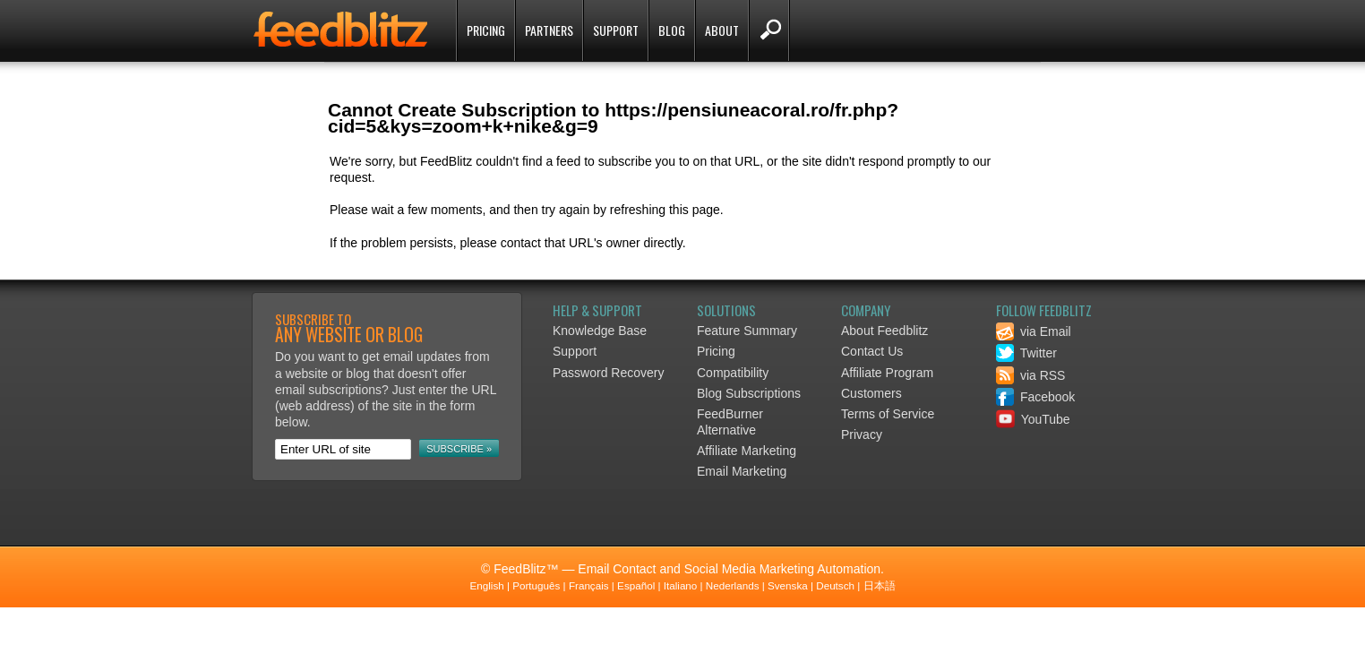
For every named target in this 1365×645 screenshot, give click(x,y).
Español (636, 585)
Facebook (1035, 397)
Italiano (681, 585)
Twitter (1026, 353)
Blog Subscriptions (749, 393)
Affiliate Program (887, 373)
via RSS (1030, 375)
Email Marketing (741, 471)
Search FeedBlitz (769, 30)
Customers (871, 393)
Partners (549, 30)
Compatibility (732, 373)
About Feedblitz (884, 330)
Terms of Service (887, 414)
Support (616, 30)
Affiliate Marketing (746, 450)
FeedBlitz (342, 32)
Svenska (788, 585)
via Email (1033, 331)
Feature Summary (747, 330)
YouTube (1033, 419)
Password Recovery (609, 373)
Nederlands (733, 585)
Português (536, 585)
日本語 (879, 585)
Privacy (861, 434)
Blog (671, 30)
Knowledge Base (600, 330)
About (722, 30)
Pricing (486, 30)
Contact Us (872, 351)
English (486, 585)
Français (589, 585)
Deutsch (835, 585)
